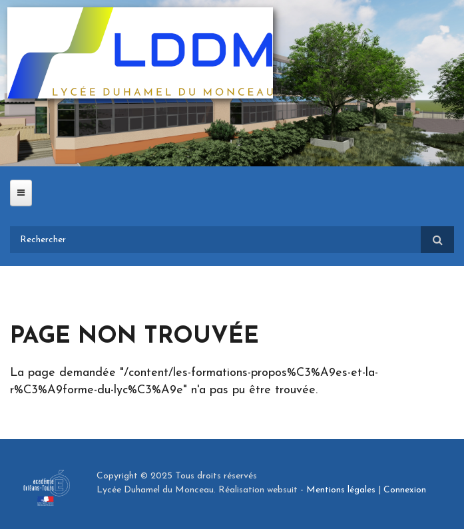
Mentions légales (340, 490)
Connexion (404, 490)
